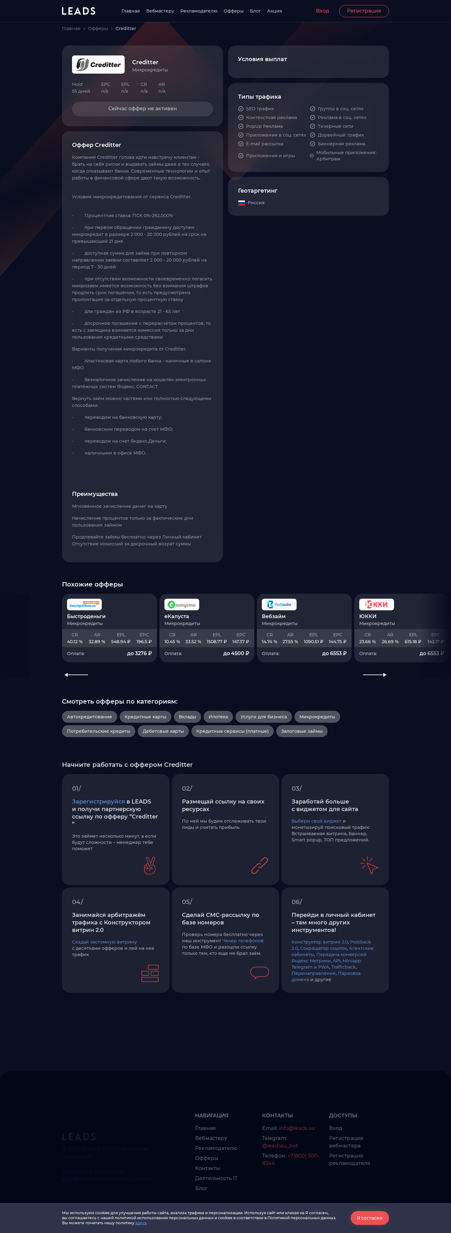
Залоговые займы (302, 764)
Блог (255, 11)
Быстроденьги (86, 642)
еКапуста (176, 642)
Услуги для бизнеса (264, 750)
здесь (141, 1222)
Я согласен (370, 1218)
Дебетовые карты (163, 764)
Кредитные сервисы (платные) (232, 764)
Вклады (187, 750)
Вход (322, 11)
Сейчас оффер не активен (142, 109)
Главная (131, 11)
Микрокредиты (317, 750)
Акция (274, 11)
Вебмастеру (160, 11)
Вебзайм (274, 642)
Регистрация (364, 11)
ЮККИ (367, 642)
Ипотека (218, 750)
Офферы (234, 11)
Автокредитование (89, 750)
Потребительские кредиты (98, 764)
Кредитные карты (145, 750)
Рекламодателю (198, 11)
